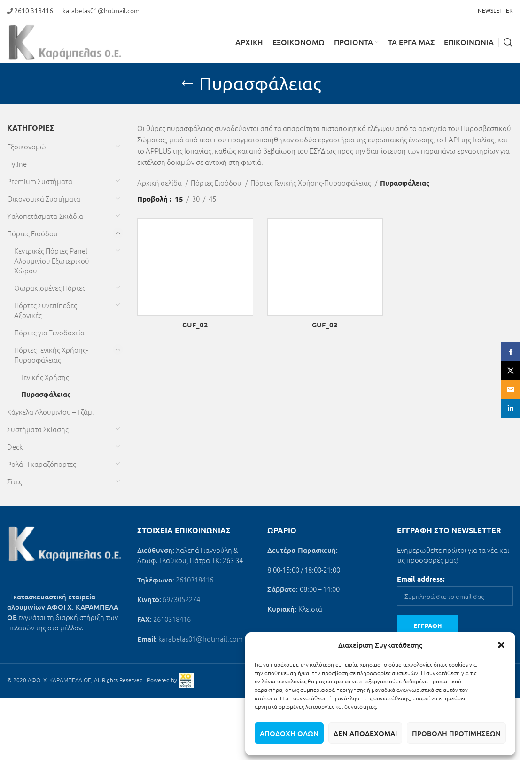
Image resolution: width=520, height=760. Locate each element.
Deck (15, 446)
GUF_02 (195, 324)
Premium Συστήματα (39, 181)
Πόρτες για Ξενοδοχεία (49, 332)
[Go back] (187, 83)
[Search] (508, 42)
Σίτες (14, 481)
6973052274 (181, 599)
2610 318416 (33, 10)
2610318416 (194, 579)
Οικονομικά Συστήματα (43, 198)
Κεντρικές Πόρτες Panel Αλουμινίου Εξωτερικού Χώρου (51, 260)
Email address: (421, 578)
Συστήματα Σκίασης (38, 429)
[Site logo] (65, 41)
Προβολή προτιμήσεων (456, 733)
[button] (501, 645)
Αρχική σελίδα (160, 182)
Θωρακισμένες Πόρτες (49, 288)
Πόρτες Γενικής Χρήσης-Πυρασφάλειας (51, 354)
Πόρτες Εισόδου (32, 233)
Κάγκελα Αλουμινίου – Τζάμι (50, 412)
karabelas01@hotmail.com (101, 10)
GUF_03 (325, 324)
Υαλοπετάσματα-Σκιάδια (45, 216)
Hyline (17, 164)
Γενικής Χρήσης (45, 377)
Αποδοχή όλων (289, 733)
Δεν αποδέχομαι (365, 733)
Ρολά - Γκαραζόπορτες (41, 464)
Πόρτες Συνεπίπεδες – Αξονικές (48, 310)
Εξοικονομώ (26, 146)
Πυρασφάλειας (46, 394)
